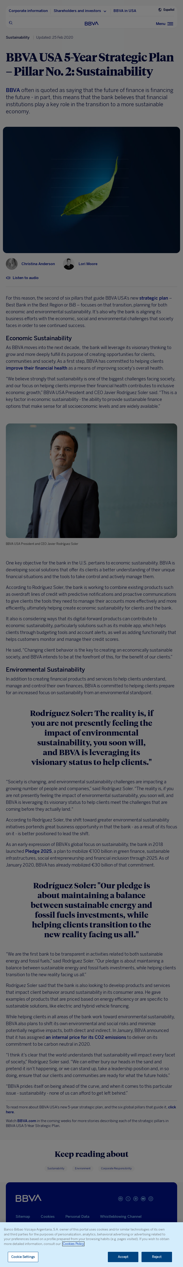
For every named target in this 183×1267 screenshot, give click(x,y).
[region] (91, 1244)
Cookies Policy (73, 1244)
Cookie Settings (23, 1257)
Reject (157, 1257)
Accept (123, 1257)
